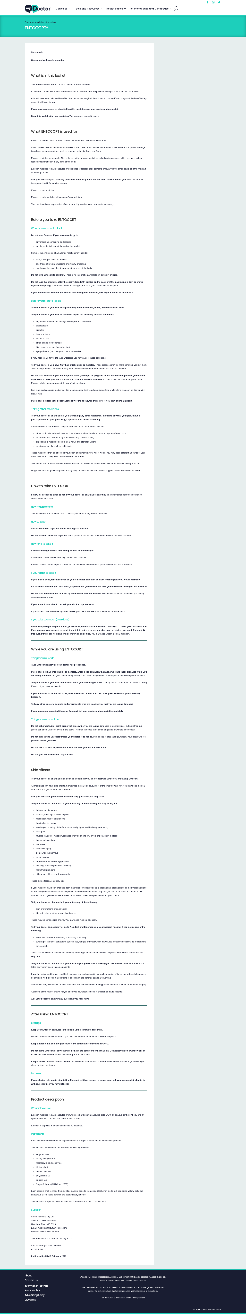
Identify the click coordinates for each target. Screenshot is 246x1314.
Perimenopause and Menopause (149, 8)
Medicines (61, 8)
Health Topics (114, 8)
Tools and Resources (87, 8)
